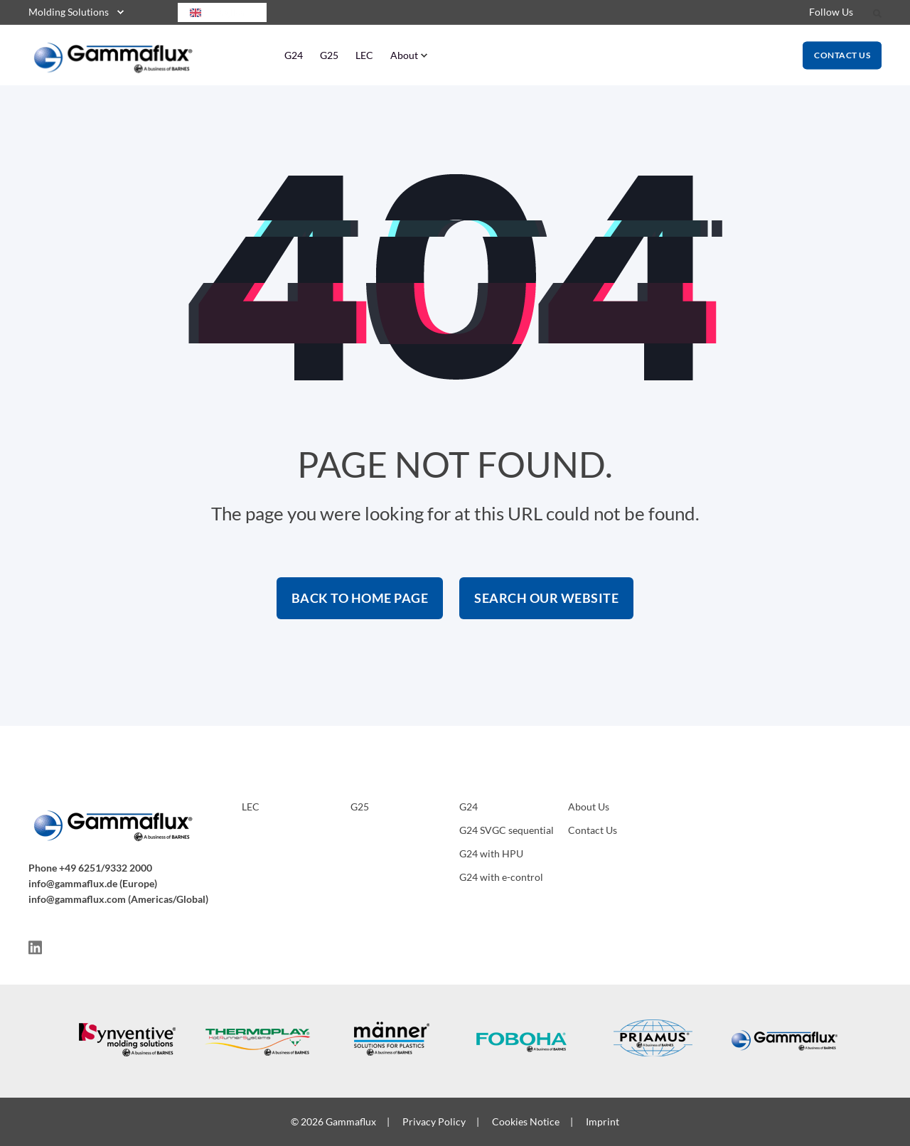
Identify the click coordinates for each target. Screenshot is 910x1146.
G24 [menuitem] (293, 55)
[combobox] (222, 12)
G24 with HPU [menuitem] (491, 853)
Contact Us (842, 55)
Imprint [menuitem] (602, 1122)
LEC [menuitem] (364, 55)
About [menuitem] (404, 55)
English (215, 12)
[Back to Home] (113, 67)
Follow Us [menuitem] (831, 12)
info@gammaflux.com (77, 899)
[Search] (877, 12)
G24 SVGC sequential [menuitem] (506, 830)
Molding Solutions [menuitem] (68, 12)
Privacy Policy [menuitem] (434, 1122)
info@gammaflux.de (72, 883)
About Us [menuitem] (588, 806)
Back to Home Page (360, 598)
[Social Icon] (35, 947)
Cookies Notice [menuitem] (526, 1122)
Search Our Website (546, 598)
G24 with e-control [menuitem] (501, 877)
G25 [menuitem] (329, 55)
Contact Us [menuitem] (592, 830)
